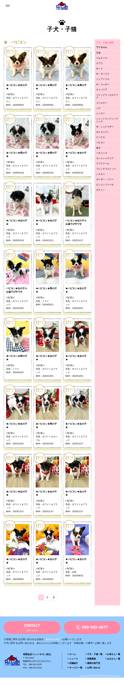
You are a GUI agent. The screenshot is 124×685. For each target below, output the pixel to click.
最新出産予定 (93, 671)
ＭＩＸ (99, 68)
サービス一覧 (74, 675)
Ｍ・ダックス (102, 73)
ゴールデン (101, 103)
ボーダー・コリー (105, 179)
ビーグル (100, 137)
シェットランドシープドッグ (107, 120)
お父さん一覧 (113, 666)
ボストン (100, 190)
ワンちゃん (101, 47)
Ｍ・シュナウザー (105, 126)
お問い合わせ (93, 675)
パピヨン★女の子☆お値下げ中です (76, 225)
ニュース (72, 666)
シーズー (100, 113)
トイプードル (102, 79)
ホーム (71, 662)
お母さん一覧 (113, 662)
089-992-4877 (53, 647)
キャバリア (101, 89)
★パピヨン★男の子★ (47, 87)
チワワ (99, 63)
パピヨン (100, 142)
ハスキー (100, 174)
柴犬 (98, 148)
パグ (98, 108)
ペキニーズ (101, 153)
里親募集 (91, 666)
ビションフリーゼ (105, 184)
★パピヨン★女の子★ (17, 87)
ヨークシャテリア (105, 158)
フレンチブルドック (106, 169)
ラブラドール (102, 163)
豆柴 (98, 53)
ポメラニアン (102, 132)
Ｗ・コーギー (102, 84)
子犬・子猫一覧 (94, 662)
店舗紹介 (72, 671)
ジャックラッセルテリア (107, 96)
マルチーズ (101, 58)
